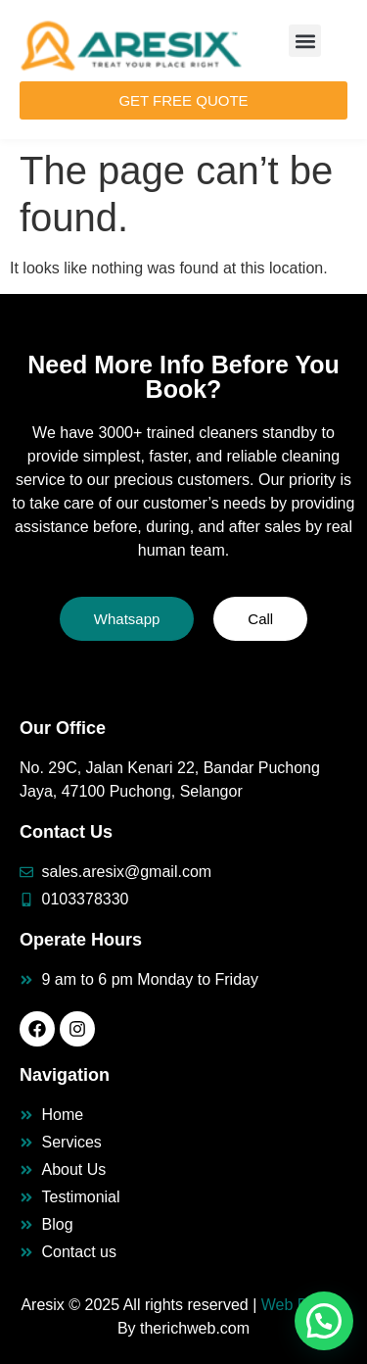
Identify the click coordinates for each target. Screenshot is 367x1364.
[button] (305, 40)
